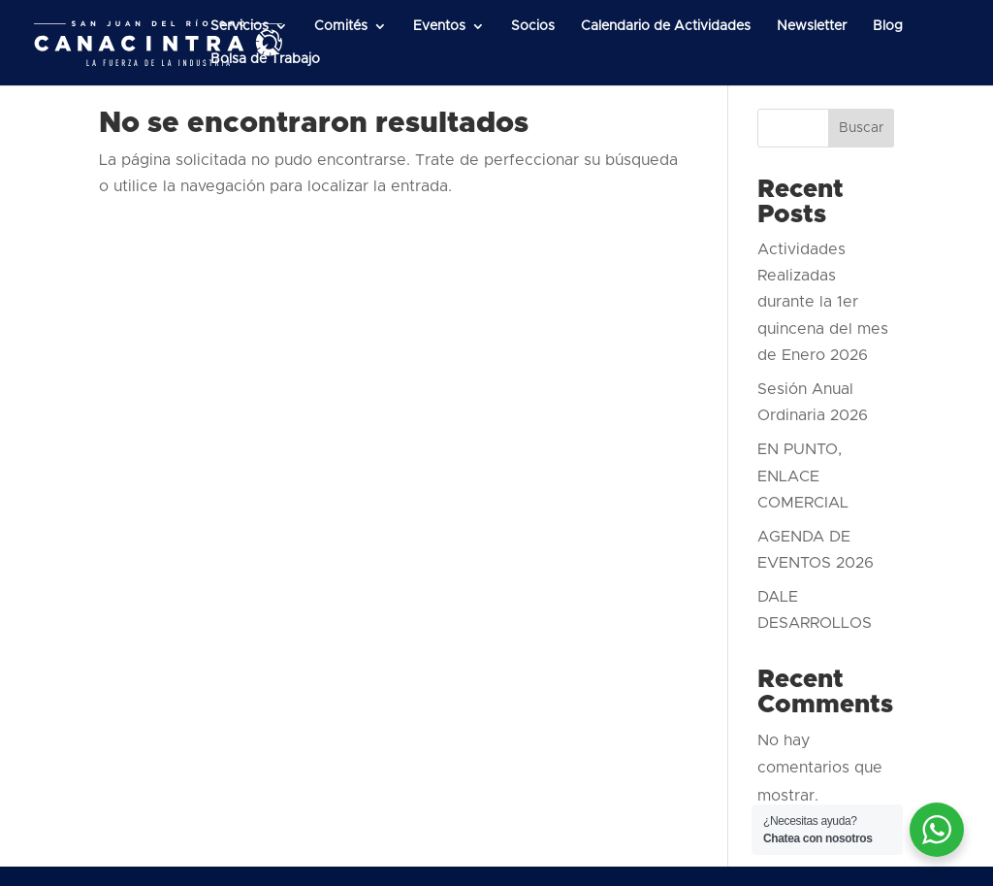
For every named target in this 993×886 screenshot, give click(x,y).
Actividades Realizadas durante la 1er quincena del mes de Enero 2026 (822, 302)
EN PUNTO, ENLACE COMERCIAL (803, 475)
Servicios (239, 26)
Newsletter (812, 26)
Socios (533, 26)
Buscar (861, 128)
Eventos (439, 26)
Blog (888, 26)
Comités (341, 26)
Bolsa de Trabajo (265, 59)
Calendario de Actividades (666, 26)
